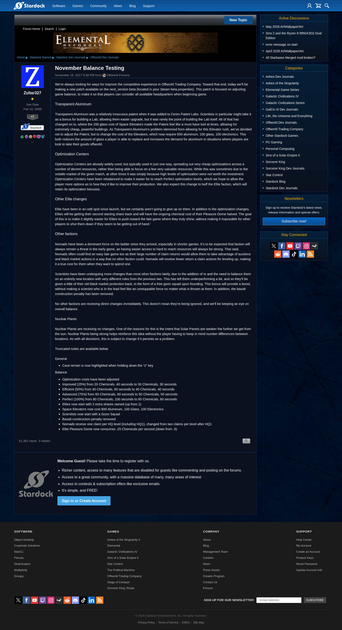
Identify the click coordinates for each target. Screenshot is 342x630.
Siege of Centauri (118, 582)
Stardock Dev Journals (70, 57)
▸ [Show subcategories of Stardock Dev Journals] (87, 57)
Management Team (215, 551)
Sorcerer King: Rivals (120, 588)
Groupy (19, 576)
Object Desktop (24, 539)
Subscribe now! (294, 221)
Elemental (113, 545)
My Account (303, 545)
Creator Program (213, 576)
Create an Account (308, 551)
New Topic (238, 20)
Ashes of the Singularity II (123, 539)
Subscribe (315, 600)
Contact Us (210, 582)
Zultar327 (32, 93)
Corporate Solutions (27, 545)
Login (62, 29)
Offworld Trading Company (124, 576)
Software (58, 6)
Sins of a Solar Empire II (123, 557)
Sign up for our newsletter (229, 600)
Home (21, 57)
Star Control (115, 564)
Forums (208, 588)
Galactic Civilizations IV (122, 551)
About (206, 539)
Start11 (19, 551)
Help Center (303, 539)
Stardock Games (40, 57)
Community (98, 6)
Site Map (198, 622)
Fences (19, 557)
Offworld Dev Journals (104, 57)
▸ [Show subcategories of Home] (27, 57)
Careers (208, 557)
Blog (132, 6)
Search (49, 29)
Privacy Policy (146, 622)
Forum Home (31, 29)
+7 (32, 116)
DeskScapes (22, 564)
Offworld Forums (116, 75)
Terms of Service (168, 622)
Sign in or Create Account (84, 501)
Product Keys (304, 557)
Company (211, 531)
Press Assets (211, 570)
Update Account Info (309, 570)
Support (148, 6)
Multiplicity (21, 570)
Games (78, 6)
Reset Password (306, 564)
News (118, 6)
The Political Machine (121, 570)
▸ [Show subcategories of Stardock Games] (53, 57)
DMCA (186, 622)
